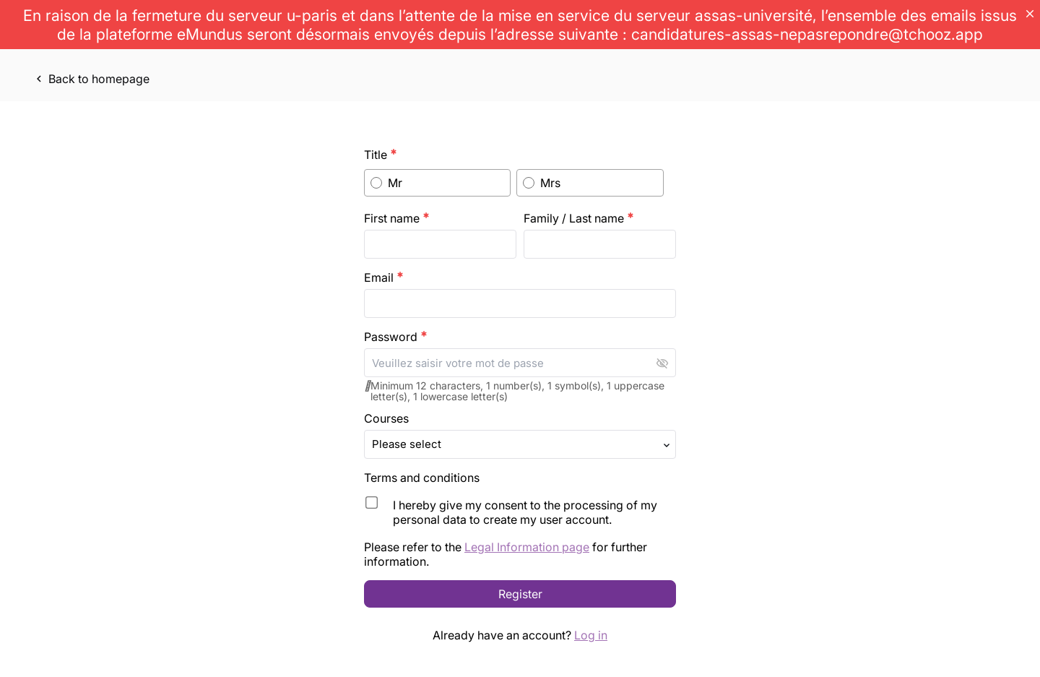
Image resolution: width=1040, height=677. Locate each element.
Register (520, 594)
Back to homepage (91, 79)
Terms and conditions (428, 477)
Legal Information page (526, 547)
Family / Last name (579, 218)
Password (396, 336)
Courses (386, 418)
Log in (590, 635)
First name (397, 218)
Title (380, 154)
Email (384, 277)
